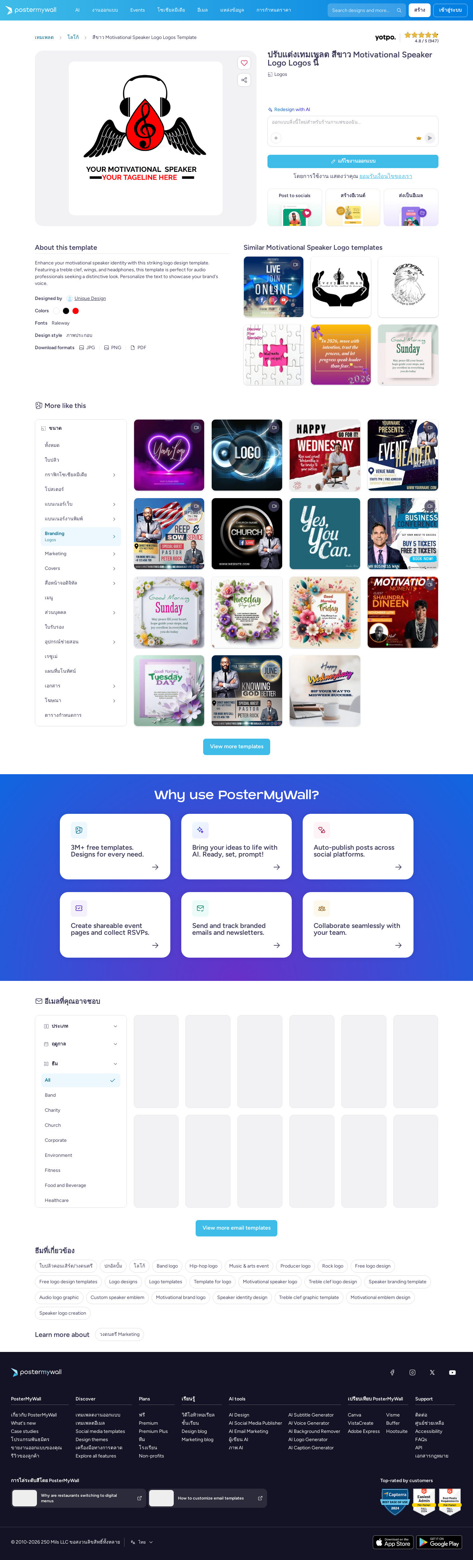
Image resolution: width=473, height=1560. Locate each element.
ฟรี (142, 1415)
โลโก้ (139, 1266)
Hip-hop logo (203, 1266)
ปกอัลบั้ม (113, 1266)
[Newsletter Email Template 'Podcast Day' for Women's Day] (363, 1161)
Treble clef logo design (333, 1282)
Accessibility (428, 1431)
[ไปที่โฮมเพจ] (28, 10)
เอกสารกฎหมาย (431, 1456)
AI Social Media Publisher (255, 1423)
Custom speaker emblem (117, 1297)
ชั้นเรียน (190, 1423)
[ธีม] (115, 1064)
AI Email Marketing (248, 1431)
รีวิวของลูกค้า (25, 1456)
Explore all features (96, 1456)
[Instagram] (412, 1372)
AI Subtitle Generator (311, 1415)
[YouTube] (452, 1372)
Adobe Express (364, 1431)
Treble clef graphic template (309, 1297)
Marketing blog (197, 1439)
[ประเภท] (115, 1026)
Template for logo (212, 1282)
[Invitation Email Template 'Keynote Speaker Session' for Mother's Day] (156, 1061)
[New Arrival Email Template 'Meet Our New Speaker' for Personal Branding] (415, 1061)
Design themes (92, 1439)
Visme (393, 1415)
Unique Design (90, 298)
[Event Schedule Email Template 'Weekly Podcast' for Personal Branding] (260, 1061)
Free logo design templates (68, 1282)
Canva (354, 1415)
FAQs (421, 1439)
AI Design (239, 1415)
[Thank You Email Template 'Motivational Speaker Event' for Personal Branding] (208, 1061)
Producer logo (295, 1266)
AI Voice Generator (308, 1423)
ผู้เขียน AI (238, 1439)
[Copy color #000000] (66, 310)
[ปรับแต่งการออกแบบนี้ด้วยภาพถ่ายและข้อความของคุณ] (146, 138)
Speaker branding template (397, 1282)
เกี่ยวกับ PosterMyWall (34, 1415)
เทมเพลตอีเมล (90, 1423)
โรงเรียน (148, 1448)
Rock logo (332, 1266)
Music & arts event (249, 1266)
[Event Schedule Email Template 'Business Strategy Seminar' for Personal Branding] (363, 1061)
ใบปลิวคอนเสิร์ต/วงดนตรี (66, 1266)
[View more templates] (236, 747)
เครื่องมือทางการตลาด (99, 1448)
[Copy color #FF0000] (75, 310)
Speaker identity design (242, 1297)
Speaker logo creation (62, 1313)
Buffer (393, 1423)
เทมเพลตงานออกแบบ (98, 1415)
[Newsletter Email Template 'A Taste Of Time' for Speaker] (415, 1161)
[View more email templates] (236, 1228)
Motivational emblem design (380, 1297)
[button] (244, 63)
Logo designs (123, 1282)
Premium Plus (153, 1431)
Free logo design (373, 1266)
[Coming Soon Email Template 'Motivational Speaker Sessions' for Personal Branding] (311, 1061)
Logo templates (165, 1282)
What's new (23, 1423)
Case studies (25, 1431)
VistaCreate (360, 1423)
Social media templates (100, 1431)
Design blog (194, 1431)
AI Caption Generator (311, 1448)
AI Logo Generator (308, 1439)
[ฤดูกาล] (115, 1044)
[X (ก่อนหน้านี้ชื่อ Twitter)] (432, 1372)
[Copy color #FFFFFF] (56, 310)
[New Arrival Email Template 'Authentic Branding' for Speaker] (311, 1161)
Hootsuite (397, 1431)
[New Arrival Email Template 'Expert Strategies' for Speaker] (260, 1161)
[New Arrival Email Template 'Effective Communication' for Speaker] (156, 1161)
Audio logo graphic (59, 1297)
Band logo (167, 1266)
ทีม (142, 1439)
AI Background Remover (314, 1431)
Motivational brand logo (181, 1297)
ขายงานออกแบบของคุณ (36, 1448)
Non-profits (151, 1456)
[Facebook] (392, 1372)
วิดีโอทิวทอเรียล (198, 1415)
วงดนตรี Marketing (120, 1334)
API (418, 1448)
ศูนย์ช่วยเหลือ (429, 1423)
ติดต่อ (421, 1415)
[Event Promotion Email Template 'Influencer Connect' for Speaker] (208, 1161)
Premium (148, 1423)
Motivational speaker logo (270, 1282)
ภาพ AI (236, 1448)
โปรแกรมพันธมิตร (30, 1439)
